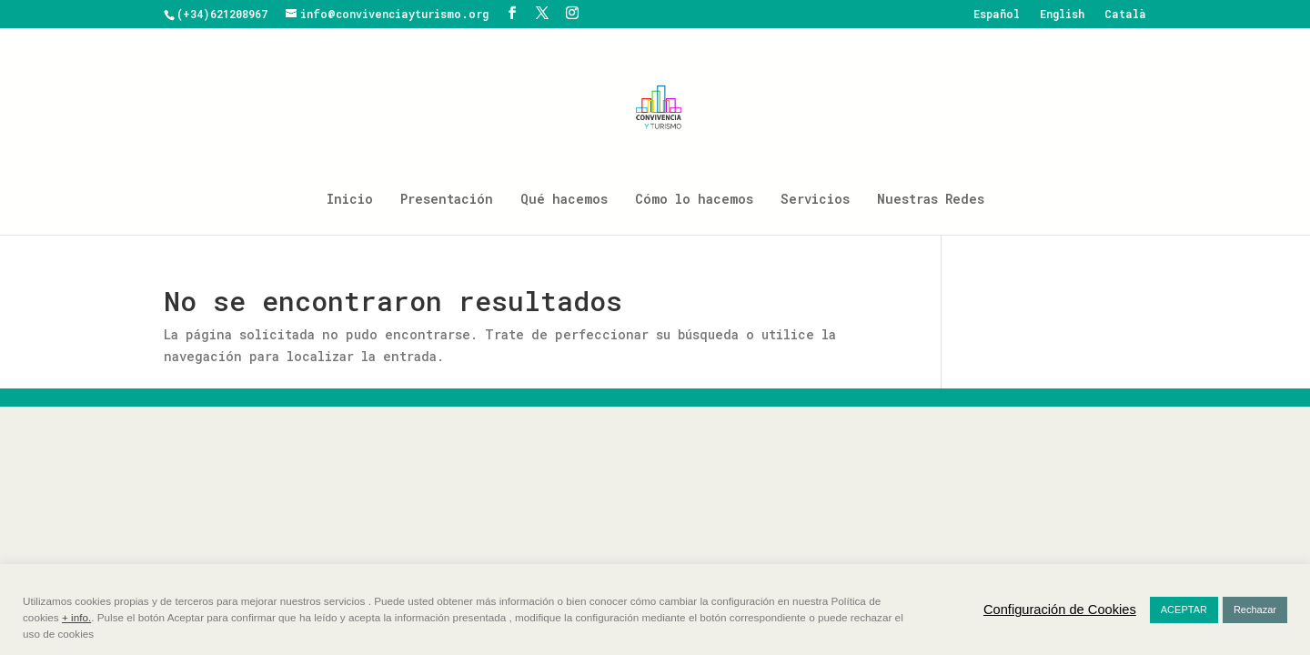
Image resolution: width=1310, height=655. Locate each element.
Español (996, 14)
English (1062, 14)
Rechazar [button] (1255, 609)
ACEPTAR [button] (1184, 609)
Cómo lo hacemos (694, 200)
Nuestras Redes (930, 200)
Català (1125, 14)
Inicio (350, 200)
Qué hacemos (564, 200)
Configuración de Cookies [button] (1059, 609)
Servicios (815, 200)
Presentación (446, 200)
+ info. (76, 617)
